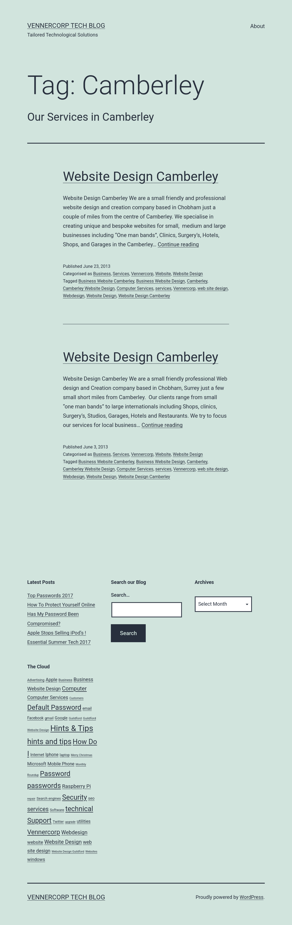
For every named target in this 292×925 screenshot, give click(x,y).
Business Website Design (160, 281)
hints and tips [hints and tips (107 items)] (49, 741)
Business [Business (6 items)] (65, 680)
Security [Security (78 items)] (74, 797)
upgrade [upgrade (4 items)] (70, 822)
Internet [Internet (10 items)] (37, 754)
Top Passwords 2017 (50, 595)
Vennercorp (142, 273)
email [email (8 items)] (87, 708)
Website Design (188, 273)
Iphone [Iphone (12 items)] (52, 754)
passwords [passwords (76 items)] (44, 785)
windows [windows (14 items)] (36, 859)
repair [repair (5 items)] (31, 798)
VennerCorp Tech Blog (66, 25)
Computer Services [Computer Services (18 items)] (47, 697)
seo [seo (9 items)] (91, 798)
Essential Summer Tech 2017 (59, 642)
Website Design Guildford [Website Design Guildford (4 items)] (67, 851)
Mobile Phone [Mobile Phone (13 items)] (60, 763)
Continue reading (178, 244)
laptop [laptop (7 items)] (65, 755)
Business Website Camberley (106, 281)
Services (121, 273)
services (163, 288)
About (257, 26)
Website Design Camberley (140, 176)
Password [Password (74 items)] (55, 774)
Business (102, 273)
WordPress (251, 897)
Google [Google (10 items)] (61, 717)
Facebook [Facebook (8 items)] (35, 718)
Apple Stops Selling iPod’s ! (56, 633)
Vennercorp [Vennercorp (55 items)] (43, 832)
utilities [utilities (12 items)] (84, 821)
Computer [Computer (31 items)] (74, 688)
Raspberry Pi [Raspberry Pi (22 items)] (76, 786)
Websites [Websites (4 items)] (92, 851)
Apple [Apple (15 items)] (51, 679)
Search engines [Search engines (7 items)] (48, 798)
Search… (120, 595)
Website (163, 273)
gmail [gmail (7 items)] (49, 718)
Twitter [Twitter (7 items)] (58, 822)
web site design (212, 288)
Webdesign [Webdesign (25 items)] (74, 832)
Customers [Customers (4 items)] (76, 698)
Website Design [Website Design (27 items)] (63, 842)
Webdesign (73, 295)
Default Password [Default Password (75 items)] (54, 707)
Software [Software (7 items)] (57, 810)
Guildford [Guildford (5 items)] (75, 718)
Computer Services (135, 288)
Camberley (197, 281)
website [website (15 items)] (35, 842)
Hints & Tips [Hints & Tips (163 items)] (71, 728)
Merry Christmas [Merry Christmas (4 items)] (81, 755)
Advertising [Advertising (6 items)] (35, 680)
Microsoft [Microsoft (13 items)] (36, 763)
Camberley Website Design (89, 288)
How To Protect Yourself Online (61, 605)
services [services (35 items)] (38, 809)
